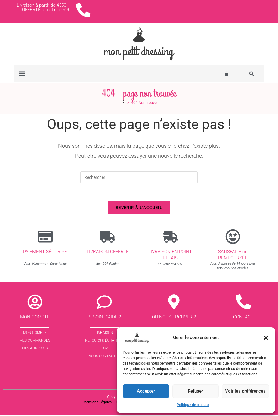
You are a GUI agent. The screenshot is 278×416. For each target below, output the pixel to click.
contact (243, 318)
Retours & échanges (104, 342)
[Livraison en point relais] (170, 237)
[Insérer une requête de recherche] (139, 178)
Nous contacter (104, 357)
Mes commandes (35, 342)
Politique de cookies (193, 405)
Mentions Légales (97, 404)
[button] (266, 338)
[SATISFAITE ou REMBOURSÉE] (232, 237)
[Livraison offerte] (107, 237)
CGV (104, 350)
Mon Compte (34, 334)
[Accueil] (123, 103)
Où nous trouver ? (174, 318)
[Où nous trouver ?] (173, 303)
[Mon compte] (34, 303)
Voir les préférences (245, 391)
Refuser (195, 391)
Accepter (146, 391)
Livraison (104, 334)
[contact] (243, 303)
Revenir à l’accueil (139, 208)
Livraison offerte (108, 253)
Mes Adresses (35, 350)
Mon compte (35, 318)
